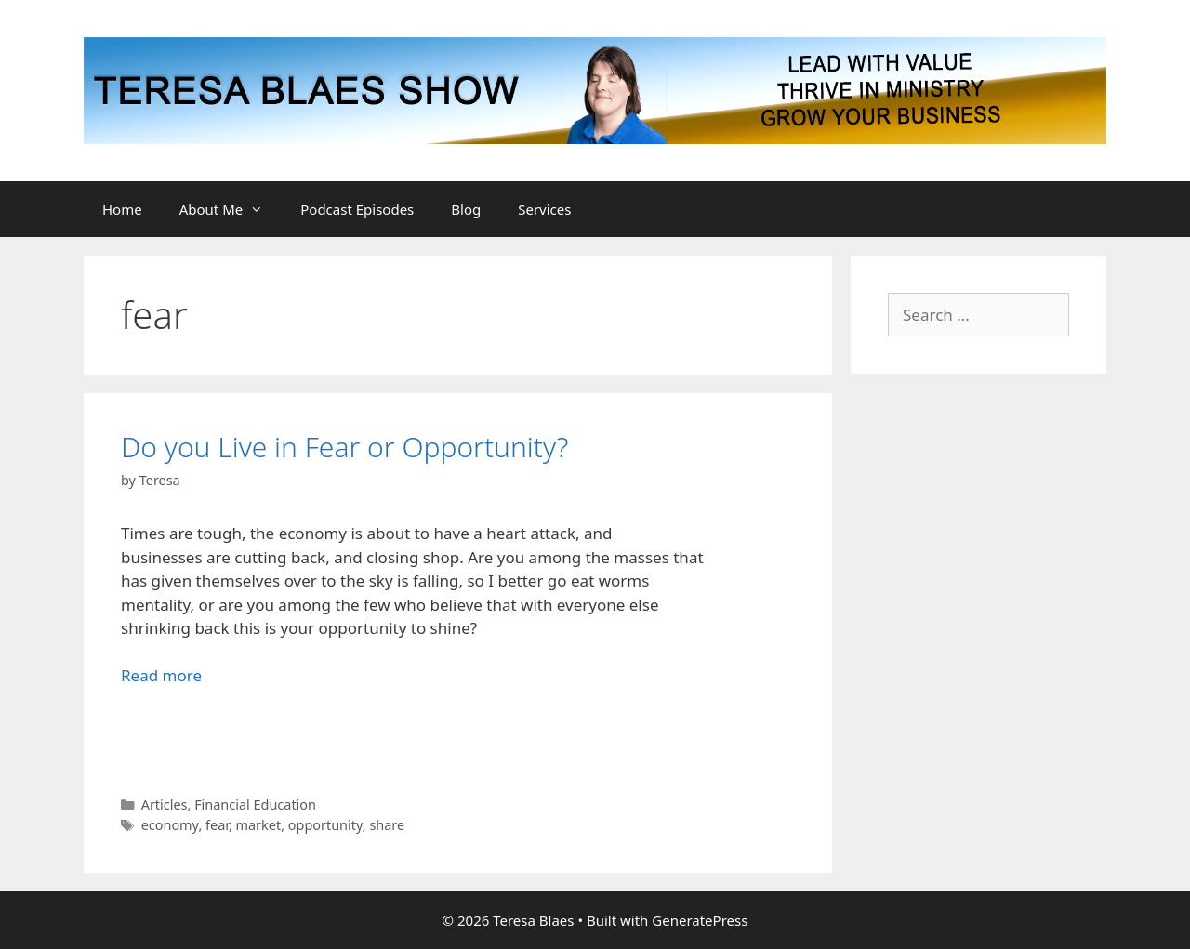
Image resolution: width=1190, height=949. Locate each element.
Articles (164, 804)
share (386, 825)
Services (544, 209)
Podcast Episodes (357, 209)
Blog (466, 209)
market (259, 825)
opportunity (325, 825)
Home (122, 209)
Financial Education (255, 804)
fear (217, 825)
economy (170, 825)
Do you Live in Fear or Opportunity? (344, 447)
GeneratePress (699, 920)
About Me (231, 209)
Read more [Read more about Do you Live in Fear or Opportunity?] (161, 675)
